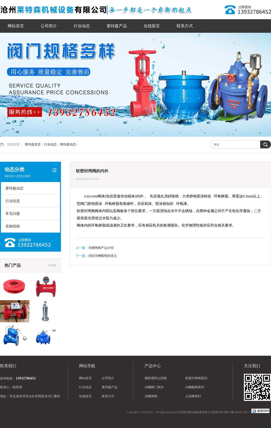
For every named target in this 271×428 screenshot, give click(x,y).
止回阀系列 (193, 396)
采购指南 (12, 226)
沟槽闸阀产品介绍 (101, 248)
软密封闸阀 (91, 196)
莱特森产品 (117, 26)
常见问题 (12, 213)
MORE (52, 265)
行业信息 (12, 201)
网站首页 (16, 26)
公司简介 (49, 26)
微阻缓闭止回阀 (156, 378)
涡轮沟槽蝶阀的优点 (102, 255)
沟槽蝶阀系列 (194, 387)
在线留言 (152, 26)
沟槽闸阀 (151, 396)
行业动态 (82, 26)
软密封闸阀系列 (196, 378)
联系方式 (185, 26)
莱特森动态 (68, 144)
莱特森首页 (33, 144)
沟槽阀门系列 (154, 387)
